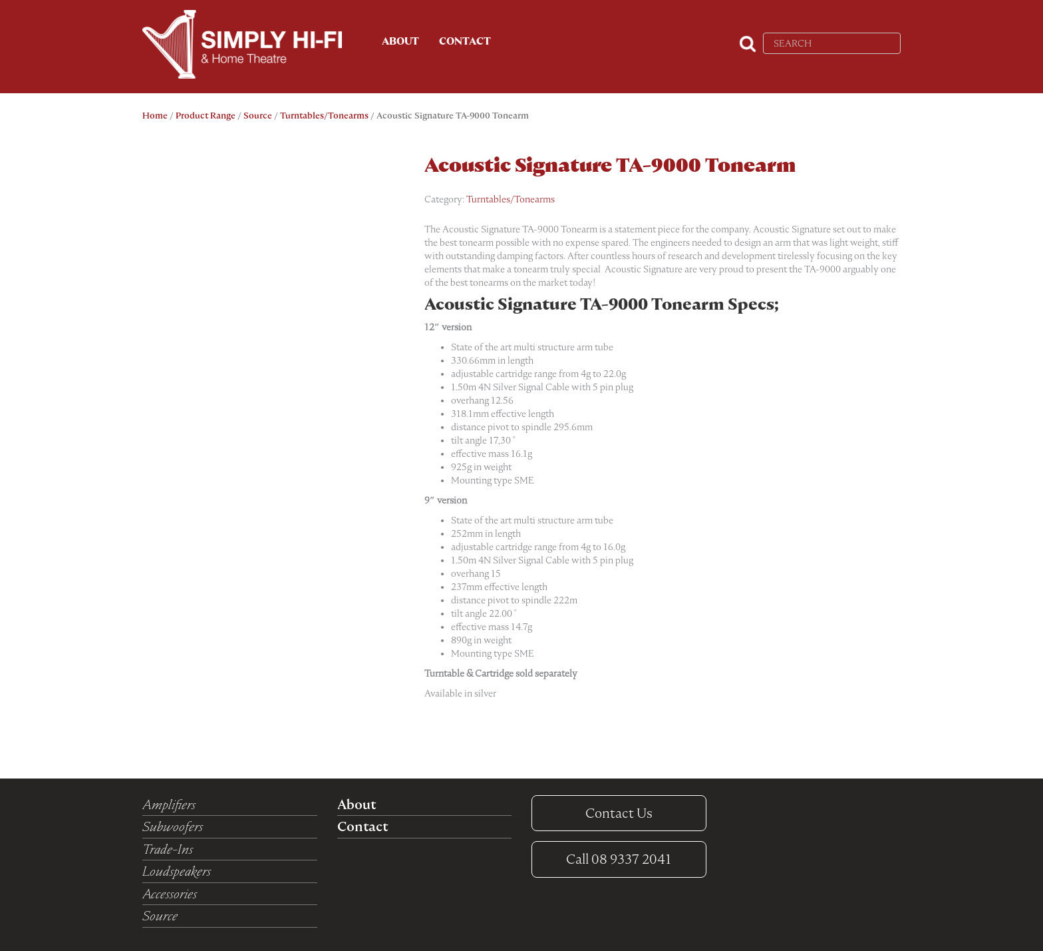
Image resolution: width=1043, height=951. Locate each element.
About (400, 41)
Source (257, 116)
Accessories (169, 894)
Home (155, 116)
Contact (465, 41)
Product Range (205, 116)
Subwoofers (172, 826)
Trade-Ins (167, 849)
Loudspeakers (176, 871)
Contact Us (619, 813)
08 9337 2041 (618, 859)
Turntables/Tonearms (324, 116)
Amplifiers (169, 804)
